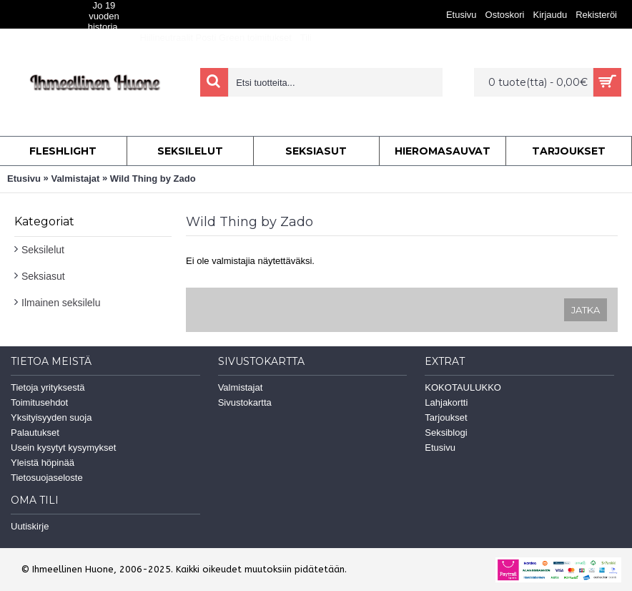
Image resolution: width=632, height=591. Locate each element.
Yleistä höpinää (42, 462)
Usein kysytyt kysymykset (63, 447)
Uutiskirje (30, 526)
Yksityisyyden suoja (51, 417)
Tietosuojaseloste (47, 477)
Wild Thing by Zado (153, 178)
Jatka (585, 310)
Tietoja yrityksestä (48, 387)
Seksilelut (42, 249)
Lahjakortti (446, 402)
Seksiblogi (446, 432)
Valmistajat (75, 178)
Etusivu (24, 178)
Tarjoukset (446, 417)
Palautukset (35, 432)
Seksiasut (43, 276)
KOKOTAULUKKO (463, 387)
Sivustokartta (245, 402)
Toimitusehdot (39, 402)
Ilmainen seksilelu (61, 302)
